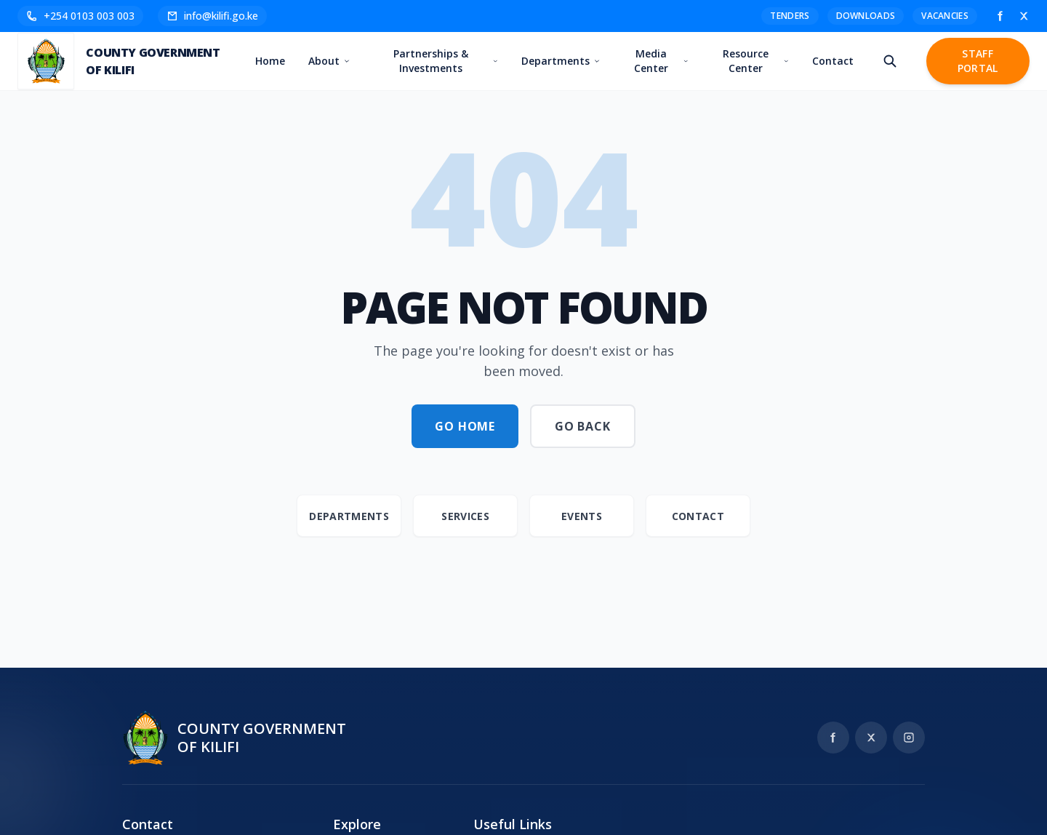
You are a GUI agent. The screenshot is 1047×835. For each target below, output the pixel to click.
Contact (833, 61)
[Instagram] (909, 738)
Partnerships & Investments (446, 61)
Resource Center (756, 61)
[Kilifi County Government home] (234, 737)
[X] (1024, 16)
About (329, 61)
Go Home (465, 426)
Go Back (583, 426)
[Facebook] (1000, 16)
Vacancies (944, 15)
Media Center (662, 61)
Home (271, 61)
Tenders (789, 15)
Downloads (866, 15)
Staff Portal (978, 61)
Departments (561, 61)
